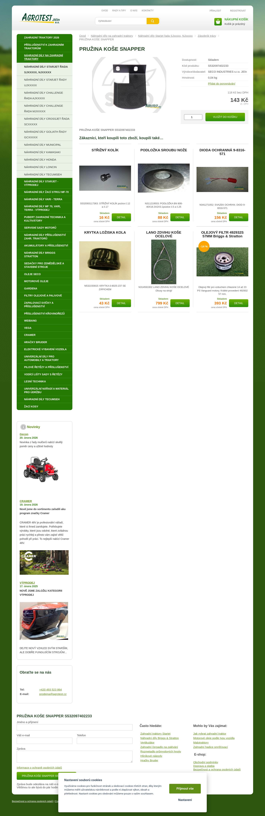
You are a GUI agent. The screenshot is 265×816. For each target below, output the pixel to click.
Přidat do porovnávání (221, 83)
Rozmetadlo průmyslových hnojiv (160, 751)
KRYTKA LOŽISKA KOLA (105, 232)
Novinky (33, 427)
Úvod (82, 35)
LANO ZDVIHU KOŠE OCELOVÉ (163, 234)
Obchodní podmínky (205, 762)
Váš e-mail (23, 735)
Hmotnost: (188, 77)
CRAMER (26, 501)
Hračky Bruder (149, 760)
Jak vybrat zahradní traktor (209, 733)
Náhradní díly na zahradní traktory (112, 35)
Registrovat (238, 10)
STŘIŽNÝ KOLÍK (105, 150)
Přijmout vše (185, 788)
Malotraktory (201, 742)
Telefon (81, 735)
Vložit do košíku (225, 116)
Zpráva (21, 748)
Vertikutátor (147, 742)
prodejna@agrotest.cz (53, 694)
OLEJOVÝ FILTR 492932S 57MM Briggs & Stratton (222, 234)
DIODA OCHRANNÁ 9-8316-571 (222, 152)
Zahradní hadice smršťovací (210, 747)
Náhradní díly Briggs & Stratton (159, 738)
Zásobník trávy (207, 35)
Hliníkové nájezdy (151, 755)
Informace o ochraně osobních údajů (39, 767)
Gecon (24, 434)
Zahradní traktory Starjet (155, 733)
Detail (121, 217)
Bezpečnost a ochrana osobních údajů (217, 769)
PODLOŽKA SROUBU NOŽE (163, 150)
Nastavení (185, 800)
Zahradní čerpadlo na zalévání (159, 747)
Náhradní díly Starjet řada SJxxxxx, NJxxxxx (165, 35)
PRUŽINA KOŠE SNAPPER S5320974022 (46, 775)
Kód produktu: (190, 65)
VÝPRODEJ (27, 582)
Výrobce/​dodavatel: (194, 71)
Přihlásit (215, 10)
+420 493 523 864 (50, 689)
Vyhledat (153, 21)
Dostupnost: (189, 59)
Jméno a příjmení (27, 722)
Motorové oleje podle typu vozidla (214, 738)
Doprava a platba (203, 765)
